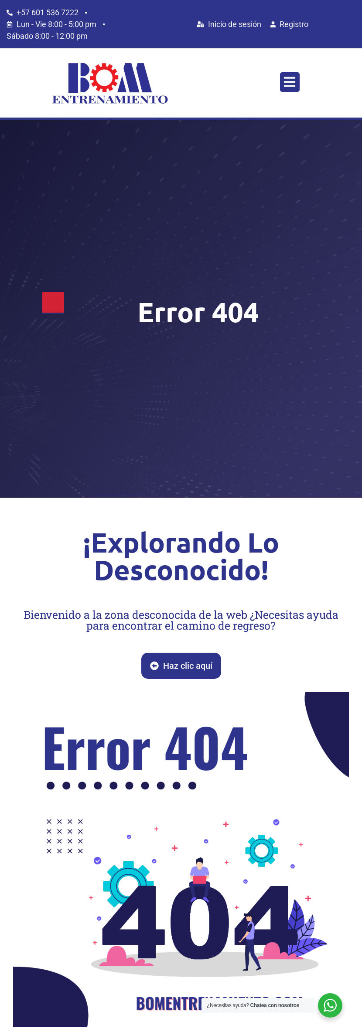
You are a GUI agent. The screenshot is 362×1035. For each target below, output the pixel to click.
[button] (290, 82)
